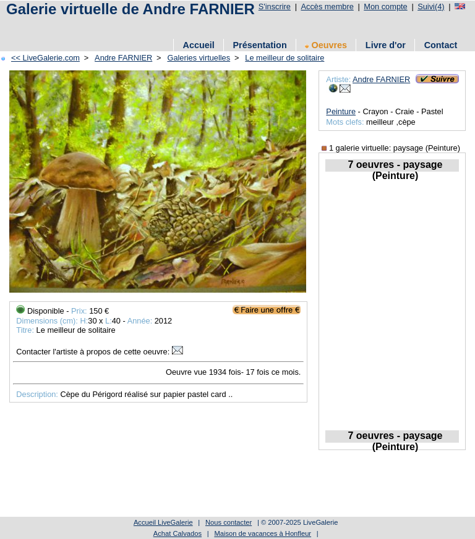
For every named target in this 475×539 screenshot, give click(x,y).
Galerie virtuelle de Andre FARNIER (130, 9)
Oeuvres (326, 45)
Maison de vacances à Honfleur (262, 533)
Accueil (199, 45)
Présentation (260, 45)
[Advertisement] (228, 26)
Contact (441, 45)
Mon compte (385, 6)
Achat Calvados (177, 533)
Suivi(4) (430, 6)
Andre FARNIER (123, 57)
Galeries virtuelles (198, 57)
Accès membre (327, 6)
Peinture (341, 111)
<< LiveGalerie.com (45, 57)
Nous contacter (228, 522)
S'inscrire (275, 6)
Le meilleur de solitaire (284, 57)
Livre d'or (386, 45)
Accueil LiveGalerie (163, 522)
